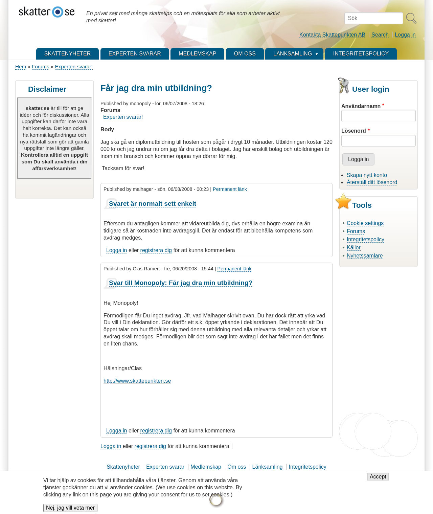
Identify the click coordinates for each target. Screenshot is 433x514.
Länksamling (267, 467)
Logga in (405, 35)
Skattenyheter (123, 467)
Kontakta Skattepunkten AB (332, 35)
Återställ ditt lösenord (372, 182)
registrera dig (156, 250)
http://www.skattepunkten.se (137, 381)
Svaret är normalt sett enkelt (152, 203)
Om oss (236, 467)
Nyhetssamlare (365, 256)
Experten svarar (165, 467)
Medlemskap (205, 467)
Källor (354, 247)
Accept (378, 479)
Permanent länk (230, 189)
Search (380, 35)
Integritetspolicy (365, 239)
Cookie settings (365, 223)
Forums (40, 66)
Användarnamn (361, 106)
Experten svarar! (73, 66)
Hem (20, 66)
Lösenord (353, 131)
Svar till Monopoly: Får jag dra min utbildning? (180, 282)
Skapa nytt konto (367, 175)
